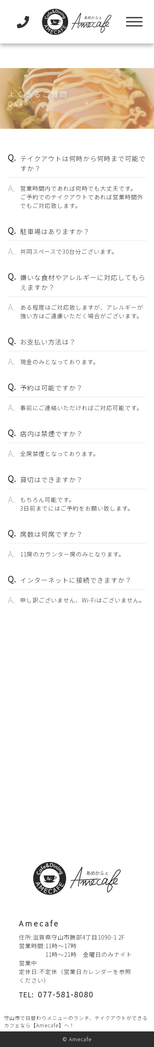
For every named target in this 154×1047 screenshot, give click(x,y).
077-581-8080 (66, 994)
